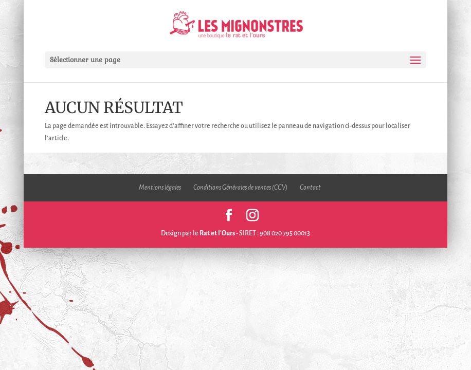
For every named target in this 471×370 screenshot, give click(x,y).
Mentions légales (160, 187)
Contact (310, 187)
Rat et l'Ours (217, 233)
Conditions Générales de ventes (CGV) (240, 187)
